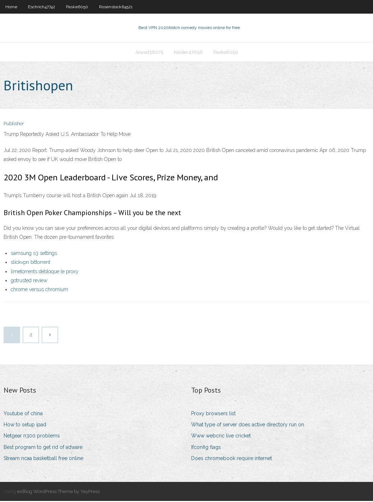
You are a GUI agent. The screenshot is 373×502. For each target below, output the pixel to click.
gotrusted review (29, 281)
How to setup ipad (25, 425)
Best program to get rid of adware (43, 448)
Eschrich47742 (41, 6)
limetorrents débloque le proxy (45, 272)
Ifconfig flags (206, 448)
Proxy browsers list (213, 414)
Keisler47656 (188, 52)
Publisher (14, 124)
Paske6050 (77, 6)
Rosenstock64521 (116, 6)
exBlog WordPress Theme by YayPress (58, 492)
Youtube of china (23, 414)
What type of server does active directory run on (247, 425)
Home (11, 6)
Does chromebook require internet (231, 459)
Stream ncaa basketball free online (43, 459)
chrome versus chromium (39, 290)
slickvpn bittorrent (30, 263)
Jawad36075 (149, 52)
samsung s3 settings (34, 254)
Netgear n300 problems (32, 437)
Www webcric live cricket (221, 437)
